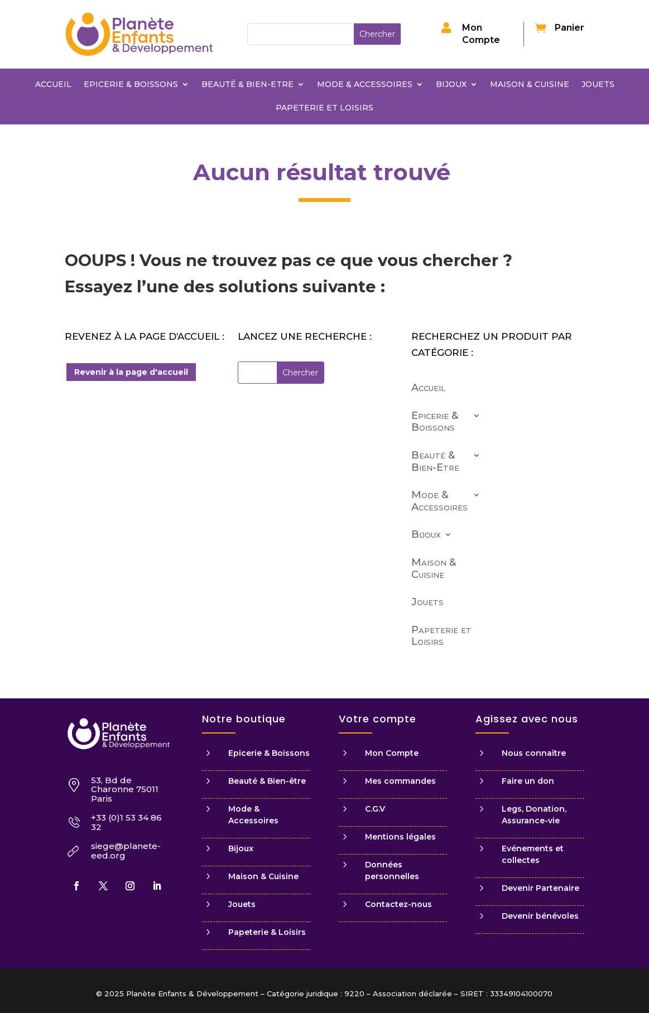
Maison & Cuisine (529, 84)
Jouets (597, 84)
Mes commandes (400, 781)
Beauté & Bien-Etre (247, 84)
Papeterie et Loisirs (324, 108)
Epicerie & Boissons (131, 84)
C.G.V (375, 809)
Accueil (53, 84)
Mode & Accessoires (364, 84)
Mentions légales (400, 837)
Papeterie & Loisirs (267, 932)
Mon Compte (392, 753)
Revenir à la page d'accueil (131, 372)
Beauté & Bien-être (267, 781)
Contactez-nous (398, 904)
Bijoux (451, 84)
